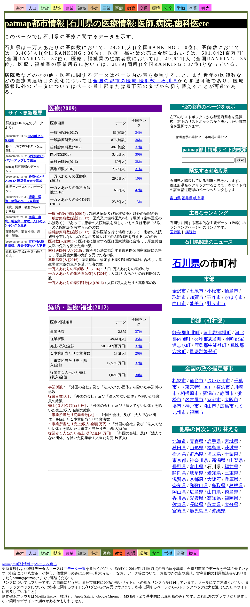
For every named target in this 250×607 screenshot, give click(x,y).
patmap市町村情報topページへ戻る (29, 564)
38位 (138, 162)
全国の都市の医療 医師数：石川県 (135, 80)
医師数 (175, 232)
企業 (193, 8)
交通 (144, 8)
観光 (205, 8)
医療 (119, 8)
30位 (138, 154)
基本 (20, 8)
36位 (138, 140)
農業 (69, 8)
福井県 (187, 198)
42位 (138, 190)
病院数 (190, 232)
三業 (106, 8)
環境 (156, 8)
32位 (138, 363)
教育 (131, 8)
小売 (94, 8)
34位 (138, 132)
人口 (32, 8)
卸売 (82, 8)
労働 (181, 8)
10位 (138, 178)
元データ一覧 (75, 569)
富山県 (175, 198)
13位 (138, 202)
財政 (45, 8)
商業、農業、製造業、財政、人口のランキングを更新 (25, 221)
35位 (138, 339)
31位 (138, 169)
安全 (168, 8)
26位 (138, 353)
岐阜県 (198, 198)
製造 (57, 8)
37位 (138, 147)
